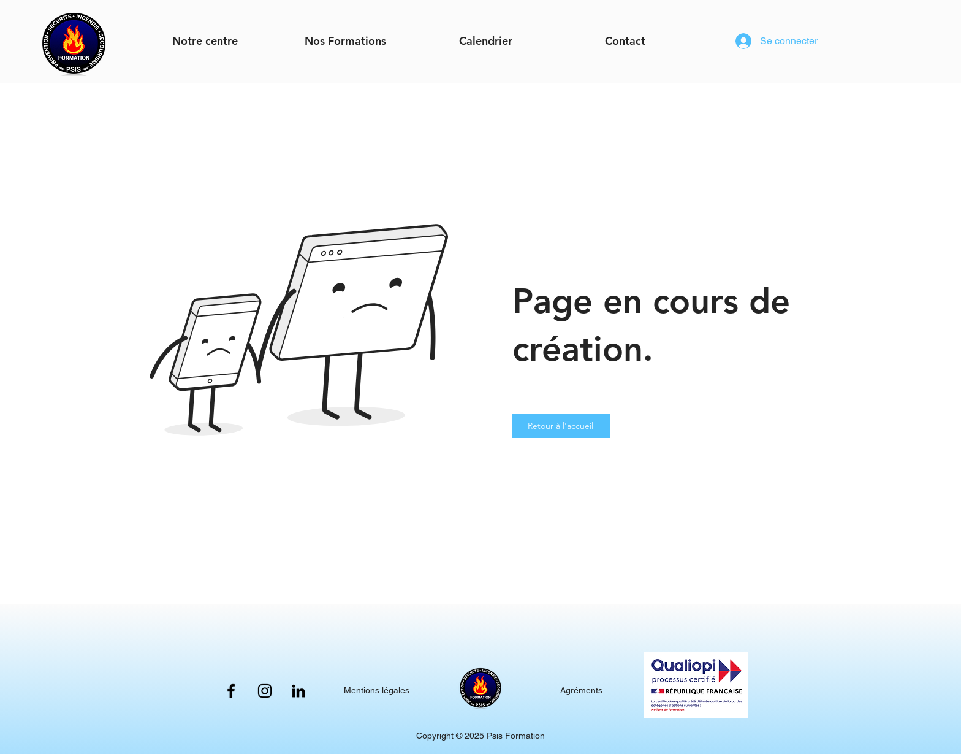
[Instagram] (265, 691)
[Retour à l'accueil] (561, 426)
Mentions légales (376, 690)
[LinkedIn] (298, 691)
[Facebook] (231, 691)
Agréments (581, 690)
